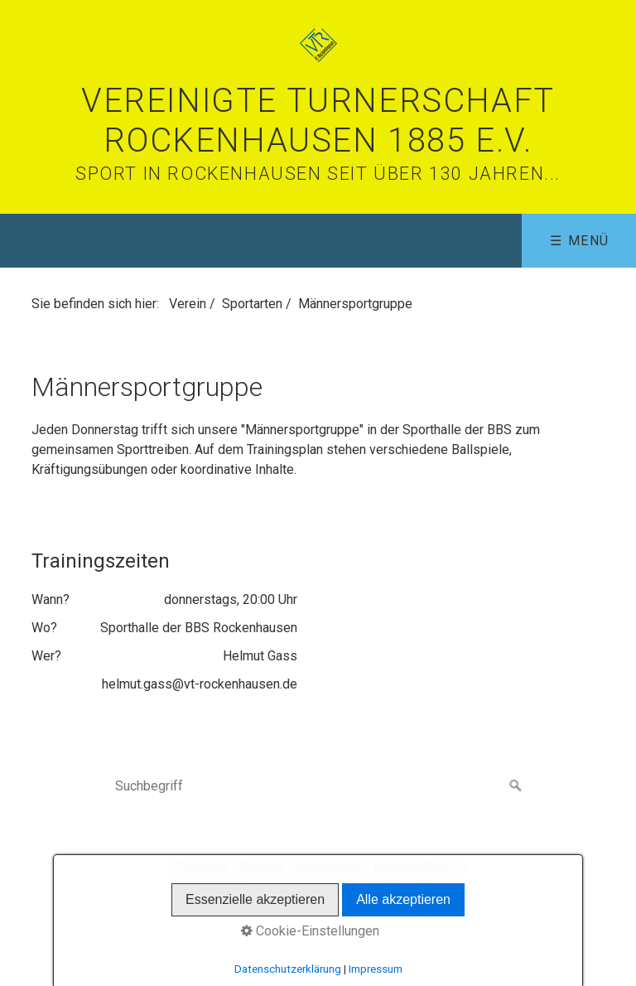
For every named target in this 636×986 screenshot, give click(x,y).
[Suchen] (516, 786)
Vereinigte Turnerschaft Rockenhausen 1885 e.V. (318, 120)
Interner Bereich (419, 867)
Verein (187, 304)
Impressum (329, 867)
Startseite (200, 867)
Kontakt (262, 867)
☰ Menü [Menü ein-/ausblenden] (580, 241)
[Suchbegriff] (318, 786)
